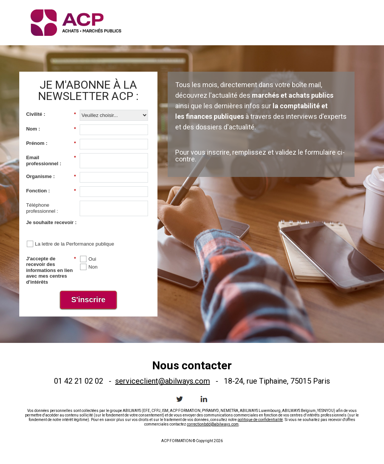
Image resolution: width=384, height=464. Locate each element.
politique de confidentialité (260, 420)
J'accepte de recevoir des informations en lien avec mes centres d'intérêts (51, 270)
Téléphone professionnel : (42, 208)
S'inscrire (88, 299)
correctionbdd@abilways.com (213, 424)
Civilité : (51, 114)
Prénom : (51, 143)
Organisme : (51, 177)
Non (92, 267)
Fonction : (51, 191)
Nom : (51, 129)
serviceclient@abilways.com (162, 381)
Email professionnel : (51, 160)
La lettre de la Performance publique (74, 244)
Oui (92, 259)
